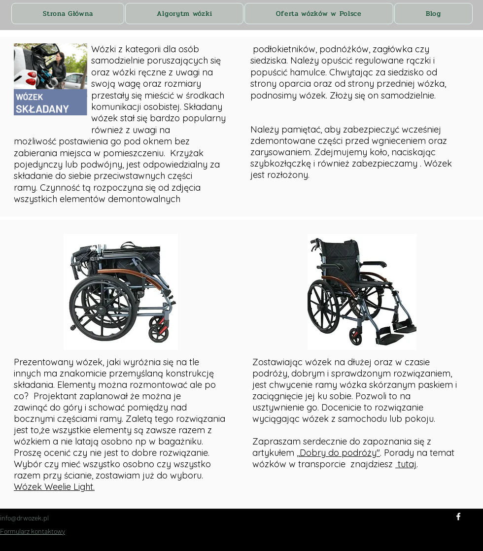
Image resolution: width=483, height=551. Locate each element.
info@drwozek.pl (24, 518)
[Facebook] (458, 516)
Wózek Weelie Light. (54, 486)
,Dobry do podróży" (339, 452)
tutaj (405, 464)
